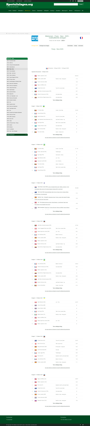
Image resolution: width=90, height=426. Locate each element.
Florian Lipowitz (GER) (42, 78)
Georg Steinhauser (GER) (42, 346)
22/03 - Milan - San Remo (11, 73)
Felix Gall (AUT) (40, 355)
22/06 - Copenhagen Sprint (11, 108)
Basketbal (39, 10)
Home (10, 10)
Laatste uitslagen (27, 1)
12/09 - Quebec (9, 124)
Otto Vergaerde (43, 204)
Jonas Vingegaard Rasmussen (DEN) (44, 228)
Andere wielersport (17, 135)
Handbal (58, 10)
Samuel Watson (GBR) (42, 308)
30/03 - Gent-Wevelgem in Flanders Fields (14, 81)
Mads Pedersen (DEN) (41, 157)
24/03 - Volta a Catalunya (11, 75)
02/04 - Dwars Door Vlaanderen (12, 83)
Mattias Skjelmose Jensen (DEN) (44, 231)
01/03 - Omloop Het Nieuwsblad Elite (13, 64)
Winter (70, 10)
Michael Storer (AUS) (41, 88)
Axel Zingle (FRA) (41, 122)
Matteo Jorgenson (63, 186)
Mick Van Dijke (40, 199)
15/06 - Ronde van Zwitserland (12, 106)
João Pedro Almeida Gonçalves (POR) (44, 91)
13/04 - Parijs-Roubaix (10, 89)
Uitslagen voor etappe (44, 45)
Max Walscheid (44, 194)
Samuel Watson (66, 207)
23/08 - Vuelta (9, 120)
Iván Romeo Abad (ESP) (42, 349)
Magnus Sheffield (60, 207)
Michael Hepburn (38, 194)
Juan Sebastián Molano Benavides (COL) (45, 119)
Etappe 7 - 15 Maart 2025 (37, 336)
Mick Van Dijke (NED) (41, 128)
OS (82, 10)
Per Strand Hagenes (48, 189)
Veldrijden (20, 10)
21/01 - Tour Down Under (11, 60)
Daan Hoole (66, 202)
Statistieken (70, 45)
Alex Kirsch (48, 204)
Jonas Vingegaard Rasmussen (53, 186)
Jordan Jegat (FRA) (41, 352)
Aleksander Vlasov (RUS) (42, 400)
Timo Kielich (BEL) (41, 131)
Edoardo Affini (55, 189)
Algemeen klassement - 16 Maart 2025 (40, 71)
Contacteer (9, 419)
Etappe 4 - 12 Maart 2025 (37, 221)
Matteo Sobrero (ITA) (41, 314)
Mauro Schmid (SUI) (41, 343)
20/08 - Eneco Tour (10, 118)
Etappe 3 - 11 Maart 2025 (37, 182)
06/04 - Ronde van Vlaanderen (12, 85)
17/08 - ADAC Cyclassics (11, 116)
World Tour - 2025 (17, 59)
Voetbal (14, 10)
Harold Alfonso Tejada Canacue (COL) (44, 97)
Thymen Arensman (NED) (42, 81)
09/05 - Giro (9, 102)
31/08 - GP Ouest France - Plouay (12, 122)
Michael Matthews (48, 192)
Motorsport (64, 10)
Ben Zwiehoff (64, 197)
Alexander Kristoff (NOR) (42, 160)
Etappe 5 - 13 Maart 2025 (37, 259)
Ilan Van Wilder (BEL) (41, 285)
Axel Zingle (60, 189)
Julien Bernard (60, 202)
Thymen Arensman (53, 207)
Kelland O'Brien (65, 192)
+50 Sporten (77, 10)
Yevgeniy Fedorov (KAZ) (42, 125)
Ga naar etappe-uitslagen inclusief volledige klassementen (57, 137)
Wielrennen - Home (10, 55)
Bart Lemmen (42, 189)
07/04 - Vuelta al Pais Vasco (11, 87)
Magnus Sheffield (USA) (42, 84)
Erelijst (75, 45)
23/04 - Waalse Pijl (10, 93)
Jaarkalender (19, 1)
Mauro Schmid (60, 192)
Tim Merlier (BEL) (41, 110)
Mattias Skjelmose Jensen (47, 202)
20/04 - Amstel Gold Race (11, 91)
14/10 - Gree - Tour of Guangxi (12, 131)
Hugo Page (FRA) (41, 154)
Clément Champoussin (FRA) (43, 94)
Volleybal (46, 10)
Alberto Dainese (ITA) (41, 116)
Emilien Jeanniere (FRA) (42, 151)
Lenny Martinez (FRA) (41, 234)
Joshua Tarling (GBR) (41, 305)
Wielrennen (27, 10)
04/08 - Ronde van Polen (11, 114)
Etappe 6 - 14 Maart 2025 (37, 298)
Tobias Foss (47, 207)
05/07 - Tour (9, 110)
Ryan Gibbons (37, 204)
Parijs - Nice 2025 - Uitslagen (22, 33)
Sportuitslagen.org (11, 4)
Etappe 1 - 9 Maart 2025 (37, 106)
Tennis (33, 10)
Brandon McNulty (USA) (42, 243)
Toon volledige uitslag (57, 100)
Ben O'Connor (54, 192)
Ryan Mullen (46, 199)
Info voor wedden (11, 1)
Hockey (52, 10)
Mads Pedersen (55, 202)
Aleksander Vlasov (52, 197)
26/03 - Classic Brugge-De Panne (12, 77)
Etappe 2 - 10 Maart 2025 (37, 144)
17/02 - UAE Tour (10, 62)
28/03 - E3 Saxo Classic (11, 79)
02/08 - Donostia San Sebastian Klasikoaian (14, 112)
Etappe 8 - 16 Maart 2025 (37, 374)
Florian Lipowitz (59, 197)
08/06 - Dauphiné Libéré (11, 104)
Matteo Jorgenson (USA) (42, 75)
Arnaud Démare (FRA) (41, 113)
